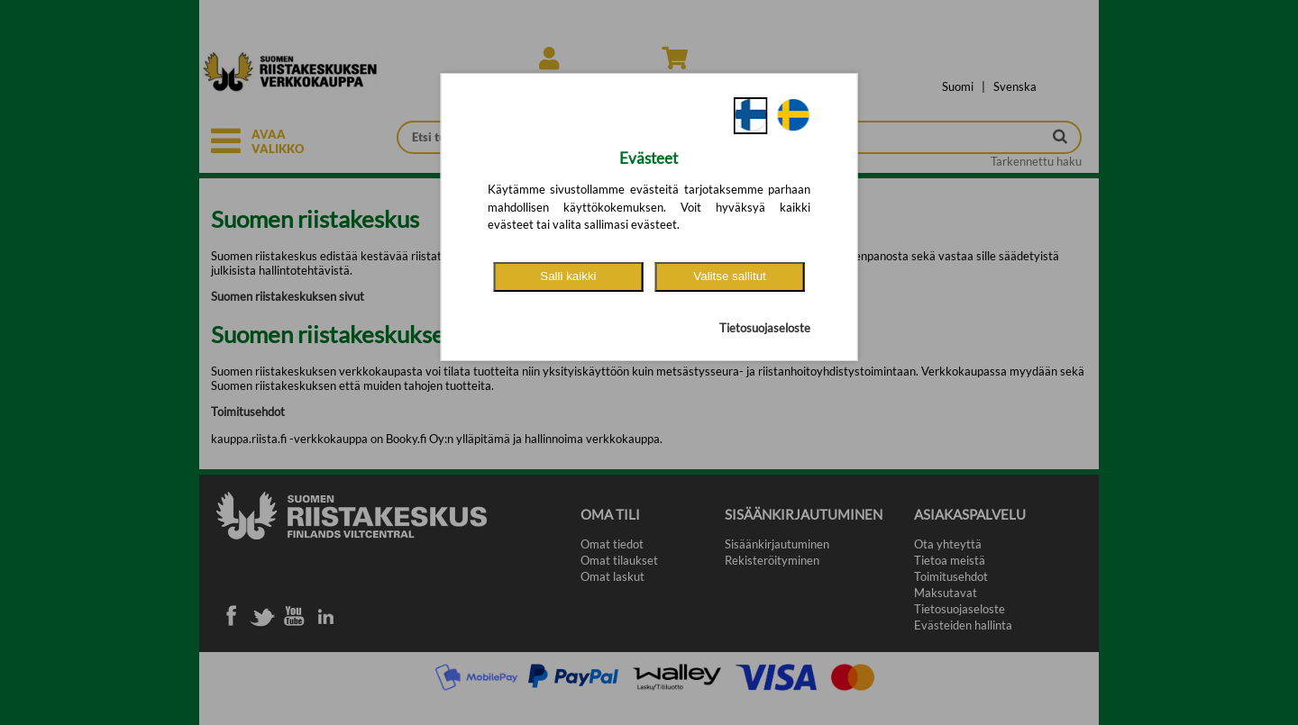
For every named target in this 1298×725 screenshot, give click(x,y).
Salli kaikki (568, 276)
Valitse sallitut (729, 276)
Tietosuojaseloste (764, 328)
